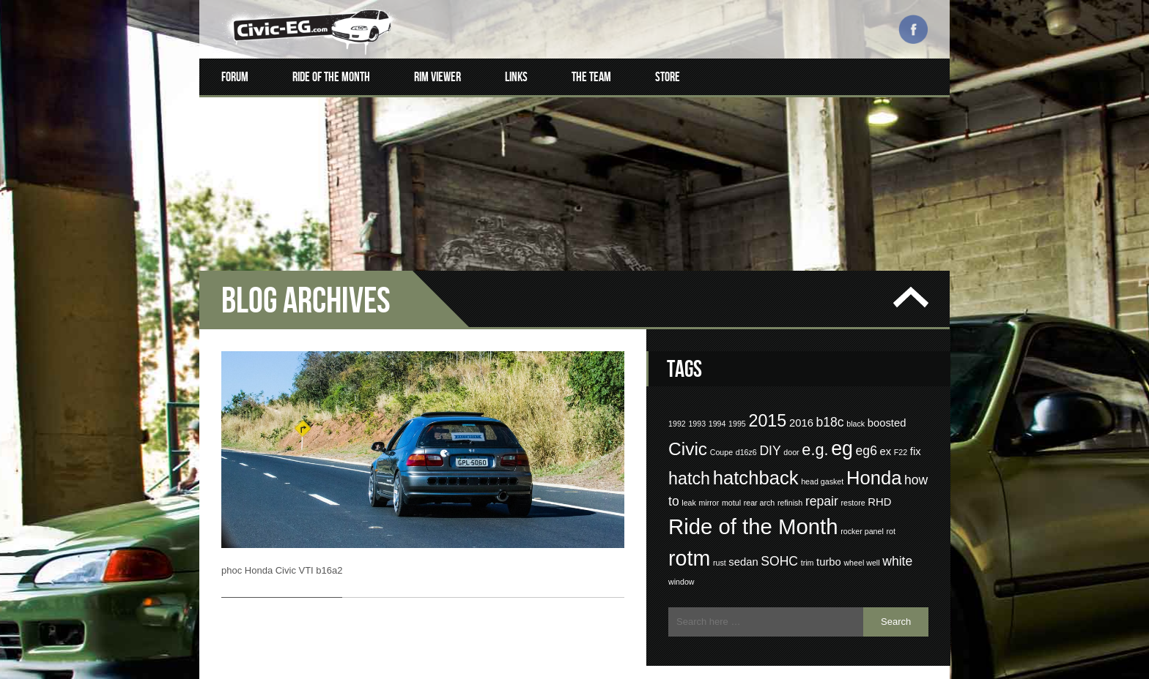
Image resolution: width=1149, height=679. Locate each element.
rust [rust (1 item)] (719, 543)
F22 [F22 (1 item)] (900, 432)
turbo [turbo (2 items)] (828, 542)
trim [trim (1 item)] (807, 543)
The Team (591, 77)
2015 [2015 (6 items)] (767, 400)
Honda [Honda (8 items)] (874, 457)
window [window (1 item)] (681, 562)
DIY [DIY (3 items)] (769, 431)
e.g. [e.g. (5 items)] (815, 430)
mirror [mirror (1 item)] (709, 482)
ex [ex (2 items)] (886, 432)
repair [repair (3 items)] (821, 480)
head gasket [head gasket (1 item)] (822, 461)
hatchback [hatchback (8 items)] (756, 457)
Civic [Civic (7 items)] (687, 429)
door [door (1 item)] (791, 432)
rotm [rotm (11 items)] (689, 538)
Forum (234, 77)
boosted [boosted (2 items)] (887, 403)
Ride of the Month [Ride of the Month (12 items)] (753, 507)
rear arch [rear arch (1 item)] (759, 482)
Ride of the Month (331, 77)
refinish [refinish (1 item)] (789, 482)
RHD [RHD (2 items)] (879, 481)
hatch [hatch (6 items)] (689, 458)
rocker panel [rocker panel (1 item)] (862, 511)
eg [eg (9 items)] (842, 429)
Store (667, 77)
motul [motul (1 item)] (731, 482)
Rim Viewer (437, 77)
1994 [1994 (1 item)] (717, 403)
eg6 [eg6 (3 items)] (866, 431)
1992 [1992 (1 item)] (677, 403)
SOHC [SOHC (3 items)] (779, 541)
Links (516, 77)
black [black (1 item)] (855, 403)
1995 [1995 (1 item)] (737, 403)
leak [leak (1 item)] (688, 482)
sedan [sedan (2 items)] (743, 542)
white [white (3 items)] (897, 541)
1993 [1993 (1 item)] (697, 403)
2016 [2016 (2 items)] (801, 403)
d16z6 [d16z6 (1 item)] (746, 432)
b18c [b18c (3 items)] (829, 402)
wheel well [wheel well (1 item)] (861, 543)
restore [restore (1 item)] (852, 482)
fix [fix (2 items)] (915, 432)
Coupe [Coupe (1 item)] (721, 432)
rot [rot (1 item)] (890, 511)
